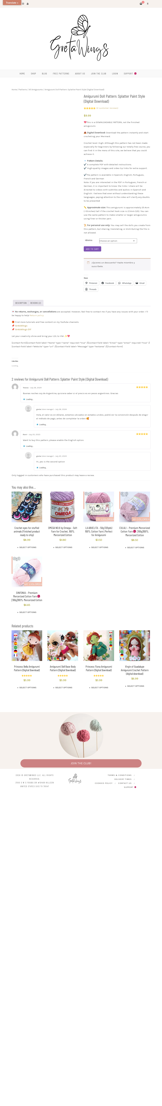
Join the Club (98, 73)
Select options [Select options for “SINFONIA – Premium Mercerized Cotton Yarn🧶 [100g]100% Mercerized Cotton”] (27, 612)
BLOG (44, 73)
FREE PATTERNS (61, 73)
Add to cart (92, 249)
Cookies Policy (104, 783)
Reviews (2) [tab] (35, 303)
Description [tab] (21, 303)
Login (115, 73)
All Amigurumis (36, 89)
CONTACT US (125, 783)
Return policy (37, 315)
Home (14, 89)
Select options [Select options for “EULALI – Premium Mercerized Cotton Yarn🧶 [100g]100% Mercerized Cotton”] (135, 547)
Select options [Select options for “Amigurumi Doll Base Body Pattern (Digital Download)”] (63, 687)
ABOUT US (80, 73)
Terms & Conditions (120, 775)
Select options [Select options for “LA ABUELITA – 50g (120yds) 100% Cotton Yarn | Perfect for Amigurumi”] (99, 547)
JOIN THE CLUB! (81, 763)
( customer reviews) (107, 108)
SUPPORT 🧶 (130, 73)
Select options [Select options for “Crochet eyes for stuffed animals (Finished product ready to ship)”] (27, 547)
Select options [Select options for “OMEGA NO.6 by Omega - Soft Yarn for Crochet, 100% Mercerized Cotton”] (63, 547)
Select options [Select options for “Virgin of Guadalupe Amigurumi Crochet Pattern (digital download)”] (135, 686)
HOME (22, 73)
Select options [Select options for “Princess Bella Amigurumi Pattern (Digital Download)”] (27, 687)
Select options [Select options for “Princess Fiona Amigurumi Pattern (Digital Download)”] (99, 687)
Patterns (23, 89)
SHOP (33, 73)
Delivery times (123, 779)
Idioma (88, 240)
